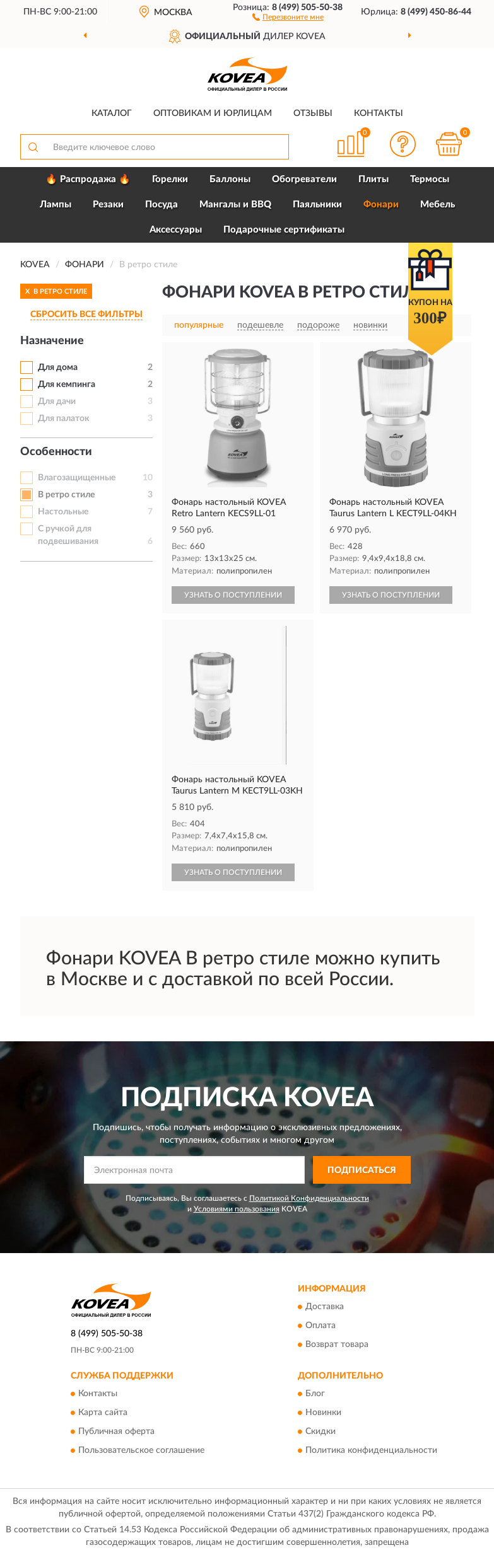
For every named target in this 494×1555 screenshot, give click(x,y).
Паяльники (317, 204)
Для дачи (57, 401)
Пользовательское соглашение (141, 1451)
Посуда (161, 204)
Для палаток (64, 418)
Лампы (55, 204)
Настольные (63, 511)
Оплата (320, 1325)
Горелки (170, 179)
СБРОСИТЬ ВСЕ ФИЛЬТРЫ (86, 314)
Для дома (58, 367)
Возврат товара (336, 1344)
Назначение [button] (52, 341)
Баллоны (229, 179)
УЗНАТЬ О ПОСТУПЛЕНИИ (233, 595)
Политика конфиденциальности (371, 1451)
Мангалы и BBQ (235, 204)
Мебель (437, 204)
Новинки (323, 1413)
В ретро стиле (66, 494)
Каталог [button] (111, 113)
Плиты (373, 179)
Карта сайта (102, 1413)
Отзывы (312, 113)
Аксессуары (176, 229)
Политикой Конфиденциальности (309, 1198)
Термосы (429, 179)
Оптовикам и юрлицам (212, 113)
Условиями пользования (236, 1209)
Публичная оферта (116, 1432)
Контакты (378, 113)
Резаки (108, 204)
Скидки (320, 1432)
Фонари (381, 204)
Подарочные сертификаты (283, 229)
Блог (315, 1394)
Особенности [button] (56, 452)
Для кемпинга (66, 384)
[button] (288, 16)
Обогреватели (304, 179)
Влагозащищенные (76, 477)
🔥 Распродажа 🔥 (88, 179)
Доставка (324, 1306)
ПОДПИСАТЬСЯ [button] (361, 1170)
